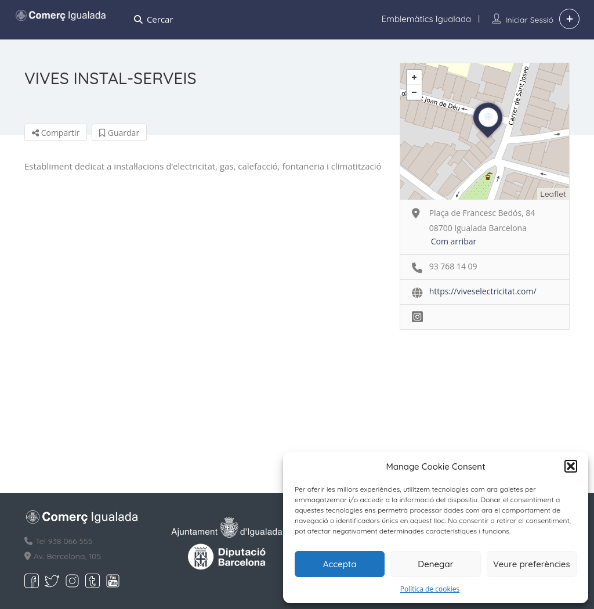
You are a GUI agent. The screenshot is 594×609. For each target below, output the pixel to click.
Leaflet (553, 194)
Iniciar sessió (529, 20)
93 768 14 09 (453, 266)
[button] (571, 466)
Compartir (55, 132)
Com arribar (454, 241)
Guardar (119, 132)
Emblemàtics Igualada (426, 18)
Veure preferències (531, 564)
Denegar (435, 564)
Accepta (340, 564)
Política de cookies (430, 589)
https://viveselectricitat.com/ (483, 291)
